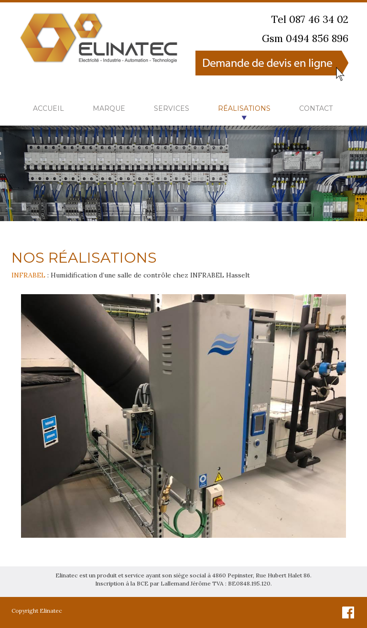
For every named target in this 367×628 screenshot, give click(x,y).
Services (171, 108)
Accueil (48, 108)
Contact (316, 108)
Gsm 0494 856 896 (305, 38)
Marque (109, 108)
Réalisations (244, 108)
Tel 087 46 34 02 (309, 19)
